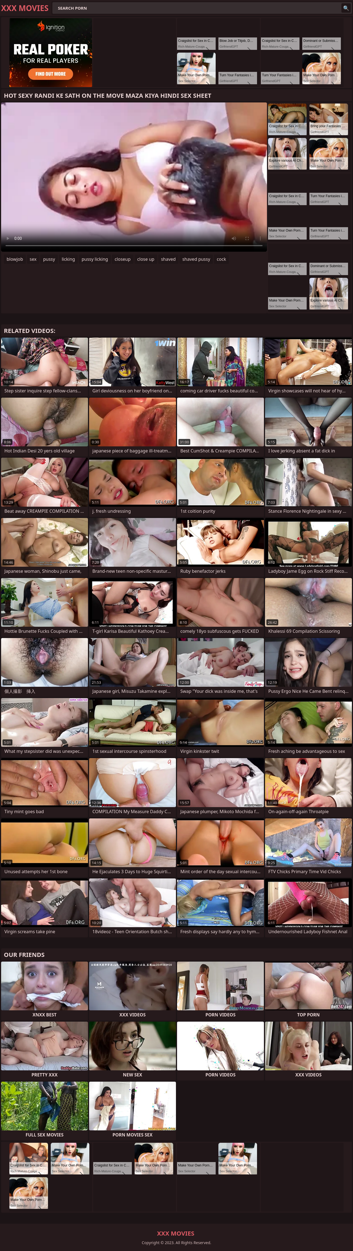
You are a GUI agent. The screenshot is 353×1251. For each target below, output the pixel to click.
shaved (168, 259)
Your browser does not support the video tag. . (134, 177)
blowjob (15, 259)
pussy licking (95, 259)
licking (68, 259)
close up (145, 259)
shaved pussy (196, 259)
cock (221, 259)
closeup (123, 259)
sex (33, 259)
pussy (49, 259)
